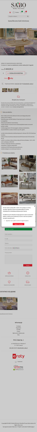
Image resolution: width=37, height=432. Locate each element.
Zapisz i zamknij (18, 224)
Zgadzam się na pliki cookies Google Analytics (17, 220)
